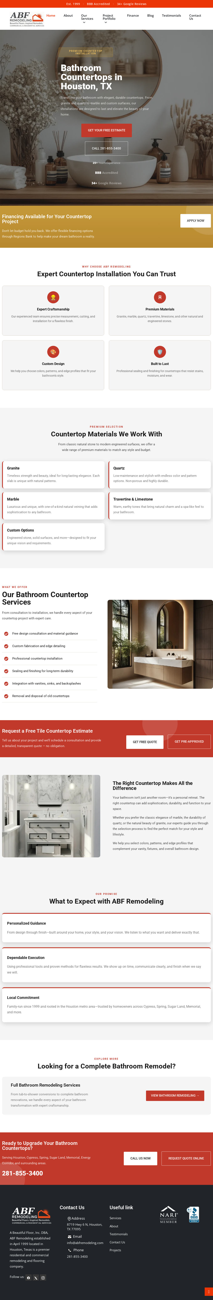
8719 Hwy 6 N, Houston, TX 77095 (84, 1226)
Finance (133, 15)
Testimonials (171, 15)
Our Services (87, 19)
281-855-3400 (22, 1173)
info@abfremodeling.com (85, 1243)
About (68, 15)
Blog (150, 15)
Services (115, 1218)
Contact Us (195, 17)
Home (50, 15)
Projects (115, 1250)
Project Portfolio (109, 19)
